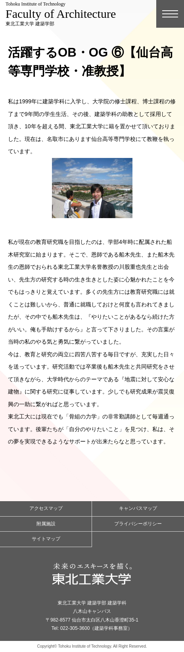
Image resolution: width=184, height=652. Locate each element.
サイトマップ (46, 539)
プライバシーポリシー (138, 524)
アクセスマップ (46, 508)
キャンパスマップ (138, 508)
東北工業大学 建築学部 (61, 14)
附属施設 (46, 524)
